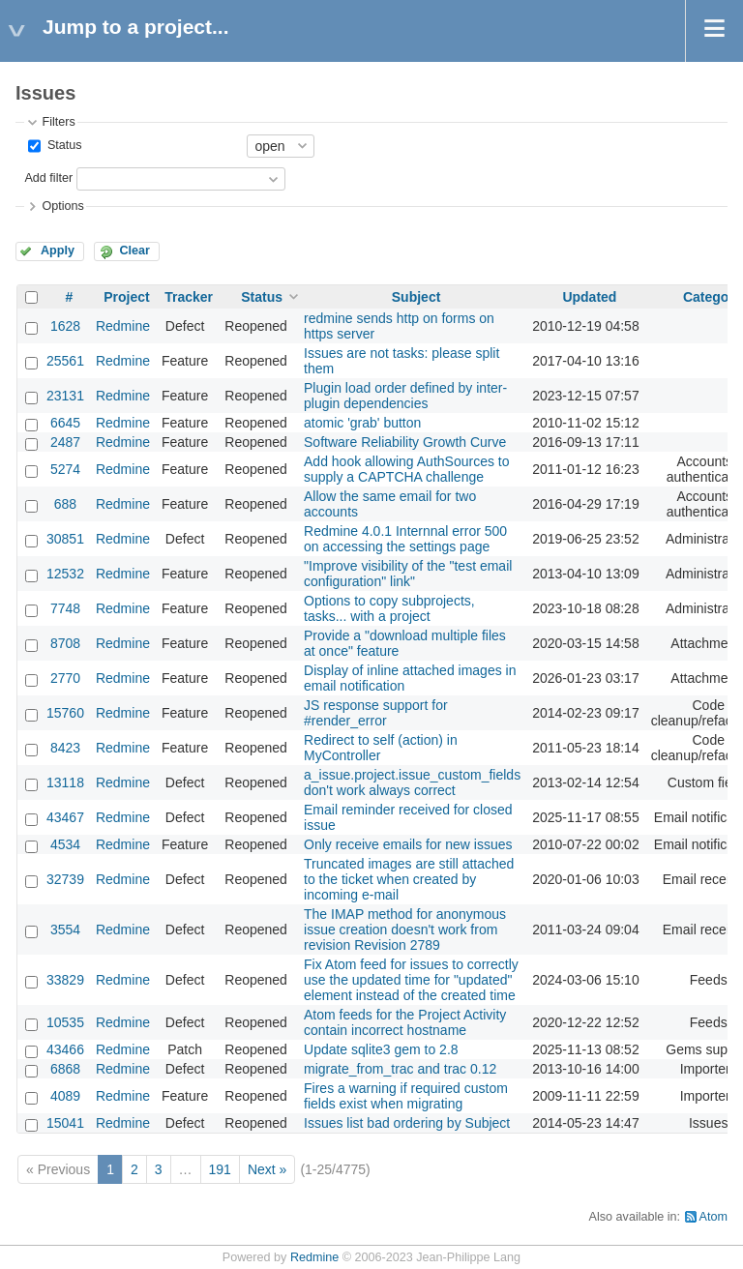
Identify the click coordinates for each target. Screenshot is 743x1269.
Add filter (48, 178)
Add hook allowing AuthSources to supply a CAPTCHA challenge (406, 469)
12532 (65, 573)
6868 (65, 1069)
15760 (65, 713)
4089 (65, 1096)
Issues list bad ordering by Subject (407, 1123)
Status (62, 145)
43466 (65, 1049)
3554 (65, 929)
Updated (589, 297)
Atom (713, 1217)
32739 (65, 879)
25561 (65, 361)
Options (62, 206)
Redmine (123, 326)
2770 (65, 678)
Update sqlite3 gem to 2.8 (381, 1049)
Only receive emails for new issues (408, 844)
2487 (65, 442)
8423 (65, 747)
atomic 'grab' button (362, 422)
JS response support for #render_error (376, 712)
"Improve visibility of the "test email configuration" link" (408, 573)
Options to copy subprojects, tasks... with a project (389, 608)
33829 (65, 980)
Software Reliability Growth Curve (405, 442)
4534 (65, 844)
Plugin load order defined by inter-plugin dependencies (405, 395)
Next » (267, 1169)
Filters (58, 122)
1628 (65, 326)
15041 (65, 1123)
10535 (65, 1022)
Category (712, 297)
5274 (65, 469)
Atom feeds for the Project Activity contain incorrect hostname (405, 1022)
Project (126, 297)
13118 (65, 782)
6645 (65, 422)
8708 (65, 643)
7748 (65, 608)
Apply (57, 250)
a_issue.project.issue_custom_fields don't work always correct (412, 782)
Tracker (188, 297)
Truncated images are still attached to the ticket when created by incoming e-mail (409, 879)
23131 (65, 395)
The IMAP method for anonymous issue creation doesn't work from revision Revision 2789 (405, 929)
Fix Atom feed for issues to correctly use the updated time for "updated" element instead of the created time (411, 980)
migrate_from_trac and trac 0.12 (400, 1069)
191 (220, 1169)
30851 (65, 538)
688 (65, 504)
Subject (416, 297)
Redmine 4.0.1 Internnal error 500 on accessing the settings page (405, 538)
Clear (134, 250)
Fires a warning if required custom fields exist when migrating (406, 1095)
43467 (65, 817)
